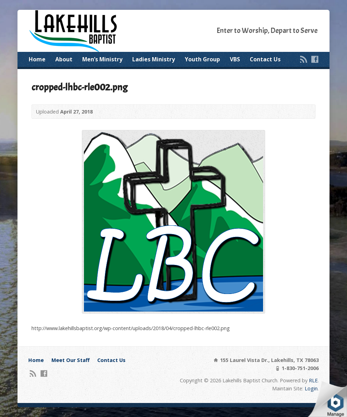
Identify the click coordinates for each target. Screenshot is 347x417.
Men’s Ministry (102, 59)
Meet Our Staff (70, 360)
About (63, 59)
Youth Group (202, 59)
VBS (235, 59)
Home (37, 59)
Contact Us (265, 59)
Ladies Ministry (153, 59)
